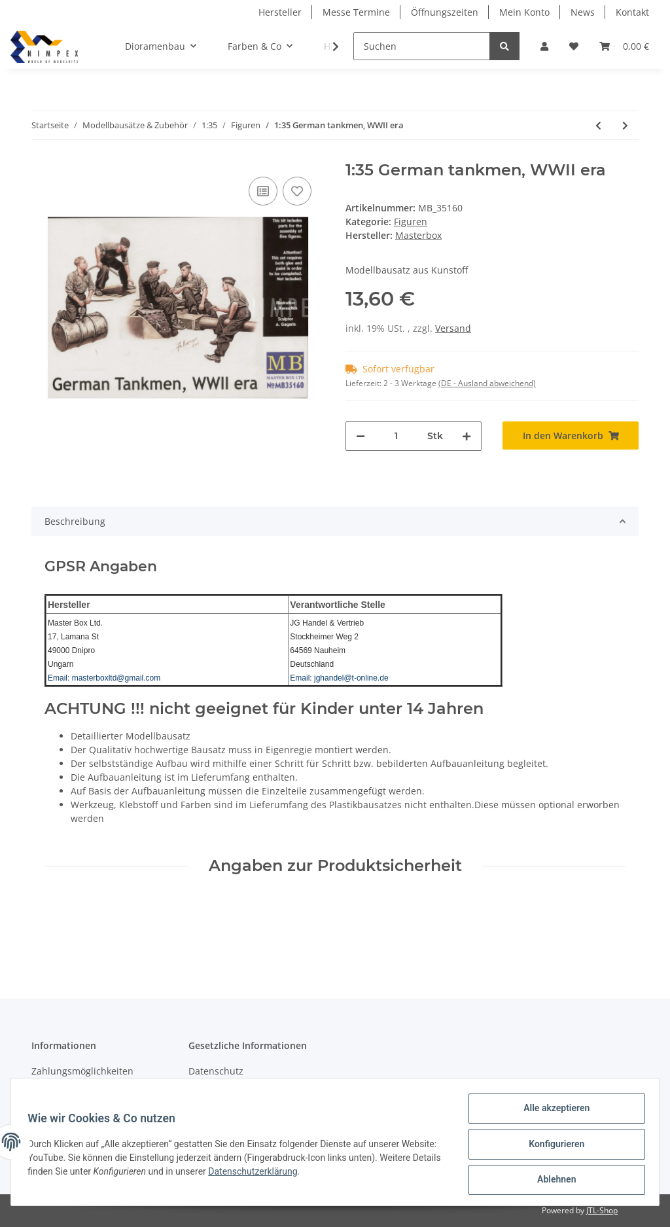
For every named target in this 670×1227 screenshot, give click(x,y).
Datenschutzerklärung (320, 1174)
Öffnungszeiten (444, 12)
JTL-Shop (602, 1210)
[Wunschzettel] (574, 46)
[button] (544, 46)
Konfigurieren (552, 1146)
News (583, 12)
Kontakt (632, 12)
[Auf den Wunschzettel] (297, 191)
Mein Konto (524, 12)
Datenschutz (215, 1071)
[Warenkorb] (624, 46)
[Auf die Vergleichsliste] (263, 191)
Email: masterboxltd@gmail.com (104, 678)
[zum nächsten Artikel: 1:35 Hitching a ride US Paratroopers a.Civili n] (625, 125)
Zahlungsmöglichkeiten (82, 1071)
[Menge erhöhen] (466, 436)
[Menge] (396, 436)
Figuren (410, 221)
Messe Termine (356, 12)
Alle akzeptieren (552, 1112)
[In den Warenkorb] (570, 435)
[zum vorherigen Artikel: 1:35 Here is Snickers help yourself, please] (598, 125)
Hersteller (280, 12)
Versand (453, 328)
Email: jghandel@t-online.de (339, 678)
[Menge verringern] (360, 436)
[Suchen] (421, 46)
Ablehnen (552, 1180)
